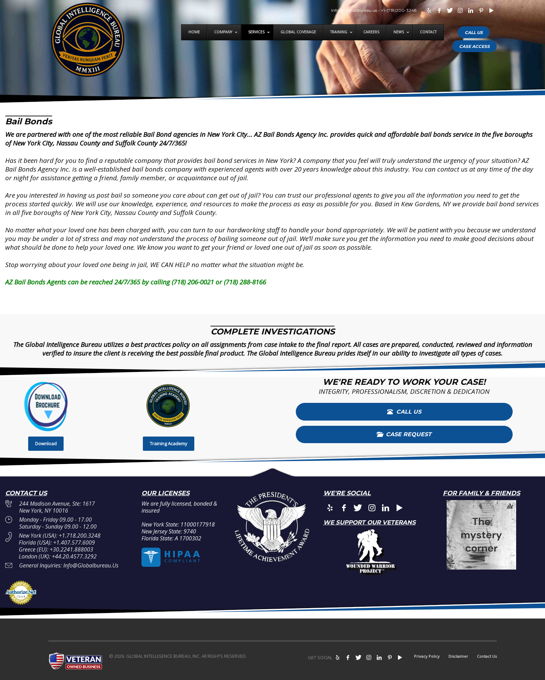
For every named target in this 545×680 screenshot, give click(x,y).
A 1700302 (188, 538)
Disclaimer (458, 656)
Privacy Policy (427, 656)
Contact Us (487, 656)
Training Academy (168, 443)
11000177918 (197, 524)
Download (46, 443)
